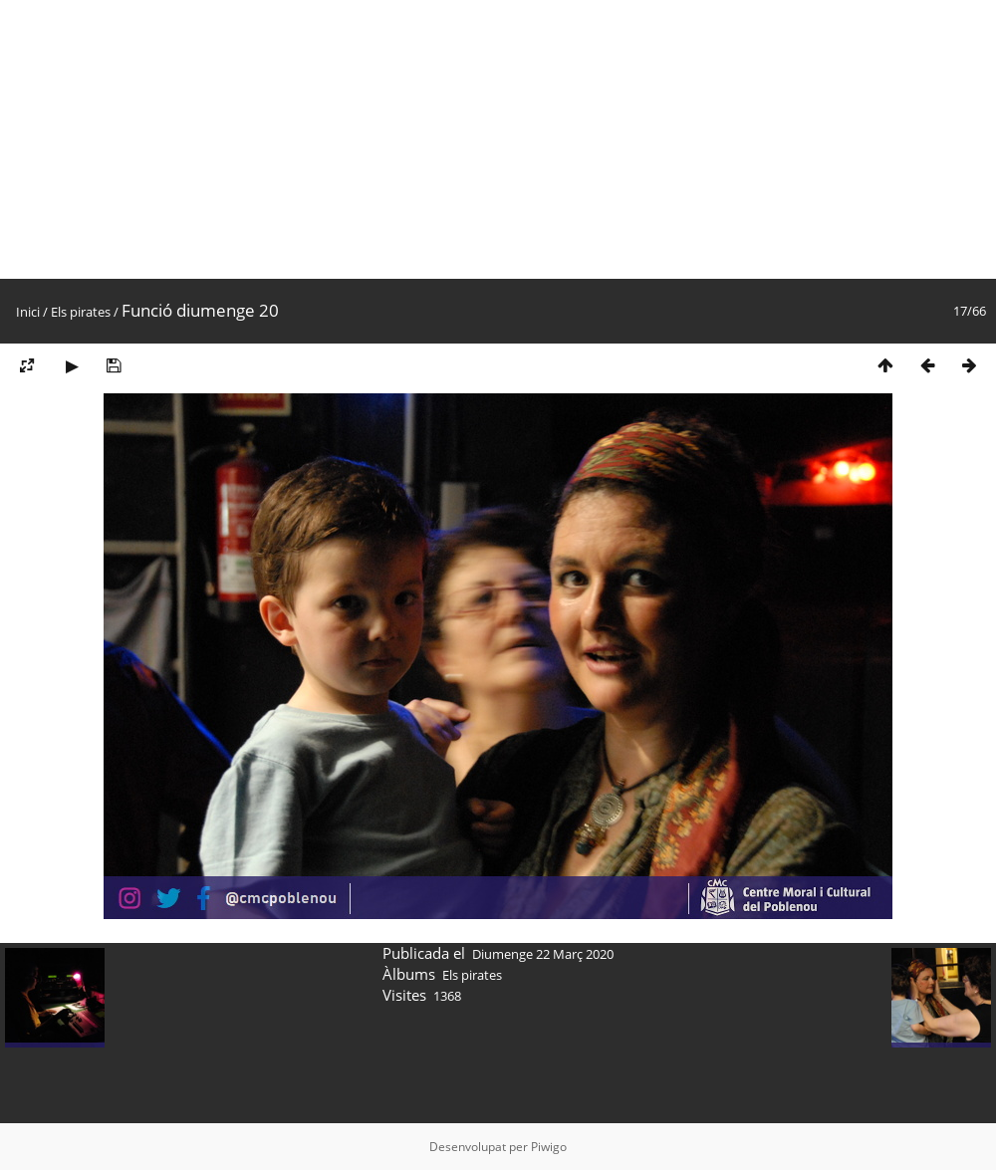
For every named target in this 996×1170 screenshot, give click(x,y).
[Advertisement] (498, 139)
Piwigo (549, 1146)
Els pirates (81, 312)
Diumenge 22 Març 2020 (543, 954)
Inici (28, 312)
